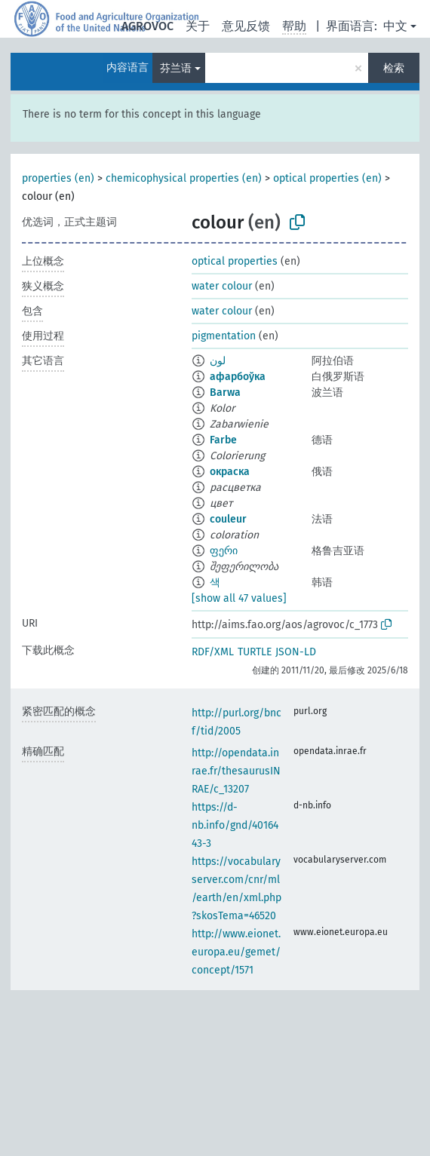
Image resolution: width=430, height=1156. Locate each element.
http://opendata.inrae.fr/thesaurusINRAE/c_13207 (236, 771)
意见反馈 (246, 26)
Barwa (225, 392)
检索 (393, 68)
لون (218, 360)
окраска (230, 471)
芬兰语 (176, 68)
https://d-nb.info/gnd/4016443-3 (235, 825)
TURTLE (255, 651)
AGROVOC (147, 26)
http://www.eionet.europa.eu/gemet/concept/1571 (236, 952)
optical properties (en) (327, 178)
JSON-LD (295, 651)
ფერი (224, 550)
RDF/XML (213, 651)
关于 (198, 26)
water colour (222, 286)
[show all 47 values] (239, 598)
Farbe (223, 440)
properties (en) (58, 178)
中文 (395, 26)
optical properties (235, 261)
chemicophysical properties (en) (184, 178)
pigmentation (224, 336)
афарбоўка (238, 376)
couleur (228, 519)
